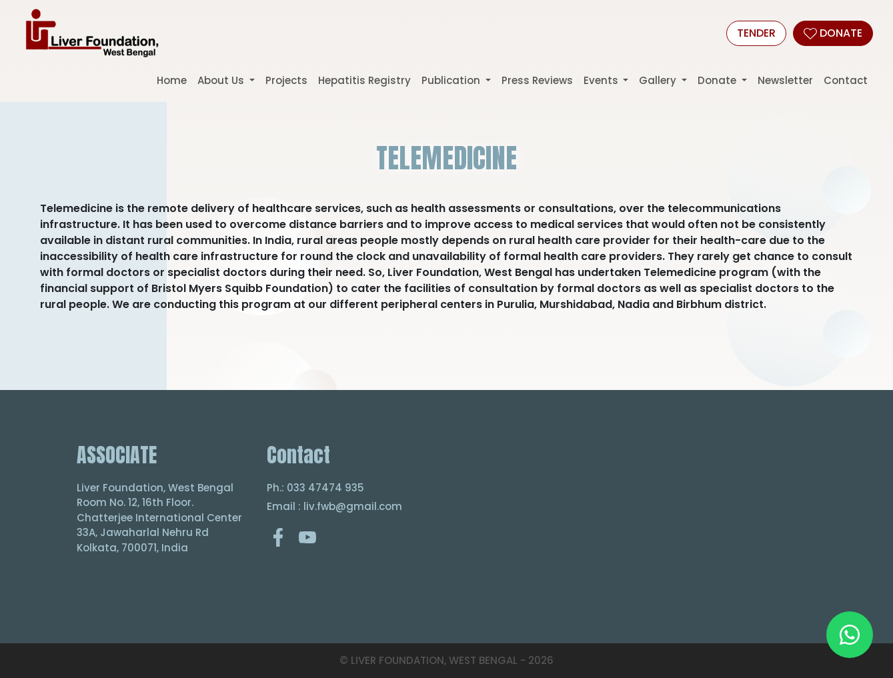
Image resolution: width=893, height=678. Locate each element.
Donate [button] (718, 80)
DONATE (833, 33)
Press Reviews (537, 80)
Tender (756, 33)
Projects (286, 80)
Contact (846, 80)
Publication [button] (452, 80)
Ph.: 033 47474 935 (315, 488)
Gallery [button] (659, 80)
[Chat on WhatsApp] (849, 634)
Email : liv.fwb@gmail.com (334, 506)
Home (172, 80)
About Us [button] (222, 80)
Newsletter (785, 80)
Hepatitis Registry (364, 80)
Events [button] (602, 80)
